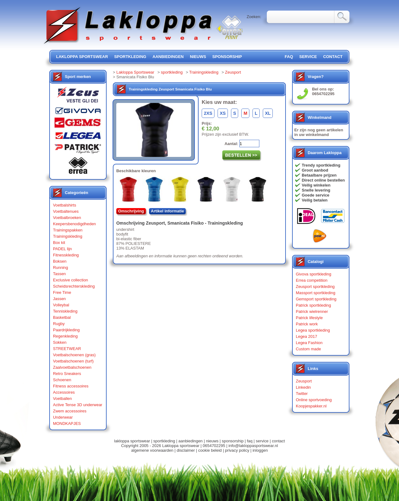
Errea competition (312, 280)
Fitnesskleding (66, 255)
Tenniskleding (65, 311)
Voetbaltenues (66, 211)
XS (223, 113)
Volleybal (61, 305)
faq (249, 441)
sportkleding (130, 56)
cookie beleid (210, 450)
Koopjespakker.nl (311, 406)
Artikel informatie (167, 211)
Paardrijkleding (66, 330)
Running (60, 267)
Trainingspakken (68, 230)
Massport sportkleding (315, 292)
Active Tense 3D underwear (77, 404)
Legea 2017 (306, 336)
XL (268, 113)
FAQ (289, 56)
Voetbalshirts (64, 205)
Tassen (59, 273)
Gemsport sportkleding (316, 299)
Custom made (308, 349)
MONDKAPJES (67, 423)
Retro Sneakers (67, 373)
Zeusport (233, 72)
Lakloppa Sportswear (135, 72)
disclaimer (186, 450)
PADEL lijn (62, 248)
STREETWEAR (67, 348)
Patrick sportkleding (313, 305)
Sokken (59, 342)
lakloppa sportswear (82, 56)
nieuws (198, 56)
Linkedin (303, 387)
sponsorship (227, 56)
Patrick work (307, 324)
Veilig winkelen (316, 185)
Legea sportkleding (313, 330)
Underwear (63, 417)
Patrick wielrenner (312, 311)
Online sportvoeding (314, 399)
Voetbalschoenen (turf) (73, 361)
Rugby (59, 323)
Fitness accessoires (71, 386)
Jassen (59, 298)
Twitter (302, 393)
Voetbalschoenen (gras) (74, 355)
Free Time (62, 292)
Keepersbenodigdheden (74, 223)
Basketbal (62, 317)
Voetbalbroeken (67, 217)
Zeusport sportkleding (315, 286)
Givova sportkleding (313, 274)
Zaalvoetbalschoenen (72, 367)
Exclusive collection (70, 280)
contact (333, 56)
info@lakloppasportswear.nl (253, 445)
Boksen (59, 261)
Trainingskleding (67, 236)
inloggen (260, 450)
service (308, 56)
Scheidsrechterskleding (74, 286)
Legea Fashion (309, 342)
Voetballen (62, 398)
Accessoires (64, 392)
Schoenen (62, 379)
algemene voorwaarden (152, 450)
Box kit (59, 242)
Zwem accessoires (69, 411)
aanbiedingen (168, 56)
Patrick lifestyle (309, 317)
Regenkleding (65, 336)
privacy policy (237, 450)
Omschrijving (131, 211)
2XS (208, 113)
